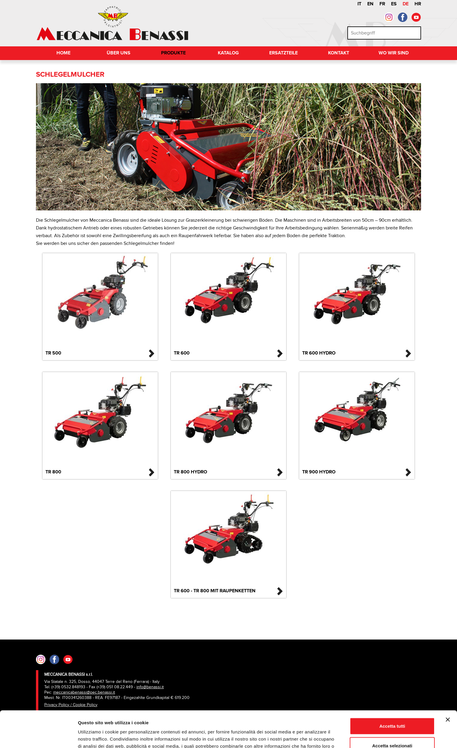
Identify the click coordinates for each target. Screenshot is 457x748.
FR (382, 4)
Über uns (118, 53)
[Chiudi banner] (448, 683)
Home (63, 53)
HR (418, 4)
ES (394, 4)
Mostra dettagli (313, 736)
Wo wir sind (394, 53)
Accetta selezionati (392, 709)
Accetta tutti (392, 689)
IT (359, 4)
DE (406, 4)
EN (370, 4)
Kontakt (338, 53)
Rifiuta (392, 728)
